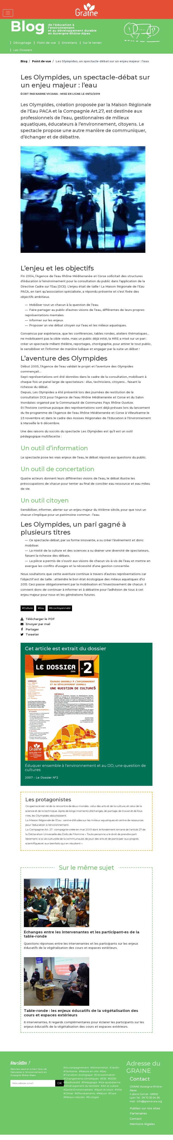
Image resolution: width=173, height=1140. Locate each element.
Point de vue (46, 42)
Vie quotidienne (110, 1082)
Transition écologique (79, 1074)
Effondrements (85, 1093)
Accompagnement (77, 1067)
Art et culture (110, 1085)
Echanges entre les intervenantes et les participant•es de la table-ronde (81, 934)
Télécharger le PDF (38, 619)
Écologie (93, 1097)
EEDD (113, 1078)
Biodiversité (72, 1082)
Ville (119, 1089)
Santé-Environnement (79, 1089)
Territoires (71, 1071)
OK (59, 1083)
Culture (28, 608)
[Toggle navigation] (8, 13)
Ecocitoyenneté (60, 608)
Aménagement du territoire (82, 1085)
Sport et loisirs (104, 1089)
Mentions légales (142, 1124)
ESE (104, 1078)
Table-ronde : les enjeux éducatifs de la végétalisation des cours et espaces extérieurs (81, 1012)
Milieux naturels (75, 1097)
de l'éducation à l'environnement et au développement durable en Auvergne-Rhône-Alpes (72, 29)
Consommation (105, 1074)
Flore (113, 1093)
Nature (102, 1093)
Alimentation (100, 1067)
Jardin (115, 1067)
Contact (136, 1118)
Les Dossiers (22, 50)
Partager (30, 629)
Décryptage (22, 42)
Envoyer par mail (35, 624)
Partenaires (138, 1113)
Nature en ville (90, 1071)
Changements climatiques (82, 1078)
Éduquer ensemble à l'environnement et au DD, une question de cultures (85, 767)
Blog (27, 26)
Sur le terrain (92, 42)
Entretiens (69, 42)
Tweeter (30, 634)
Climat (69, 1093)
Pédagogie (90, 1082)
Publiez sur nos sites (145, 1108)
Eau (42, 608)
